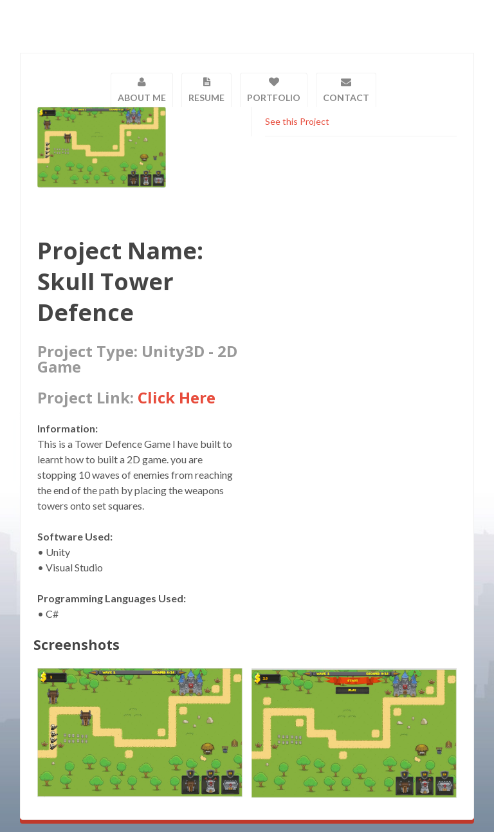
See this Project (297, 121)
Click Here (176, 397)
